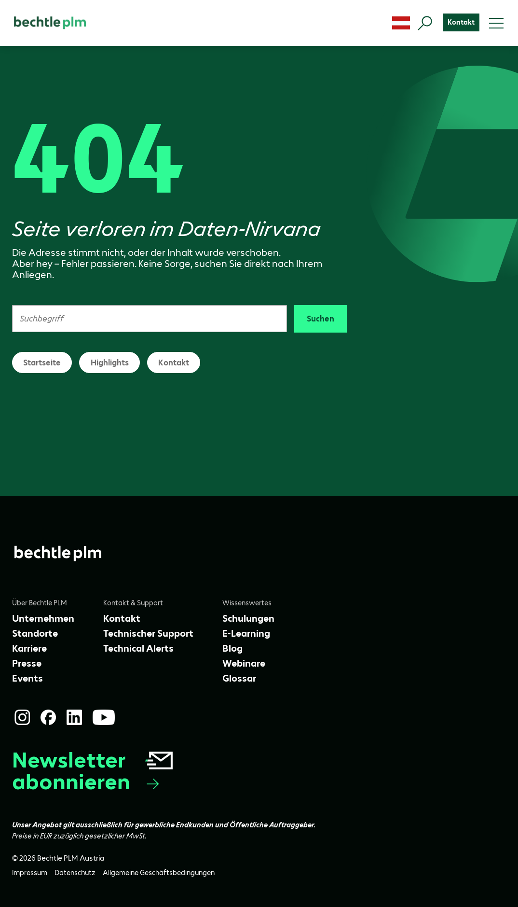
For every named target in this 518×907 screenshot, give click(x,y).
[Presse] (26, 663)
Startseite (42, 362)
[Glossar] (239, 678)
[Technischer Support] (148, 633)
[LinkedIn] (74, 717)
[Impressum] (29, 873)
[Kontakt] (461, 22)
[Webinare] (243, 663)
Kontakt (173, 362)
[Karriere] (29, 648)
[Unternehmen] (43, 618)
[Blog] (232, 648)
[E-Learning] (246, 633)
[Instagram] (22, 717)
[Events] (27, 678)
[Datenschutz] (75, 873)
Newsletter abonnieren (93, 771)
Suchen (320, 318)
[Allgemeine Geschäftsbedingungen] (159, 873)
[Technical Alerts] (138, 648)
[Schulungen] (248, 618)
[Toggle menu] (496, 23)
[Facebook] (48, 717)
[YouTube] (103, 717)
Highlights (110, 362)
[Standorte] (35, 633)
